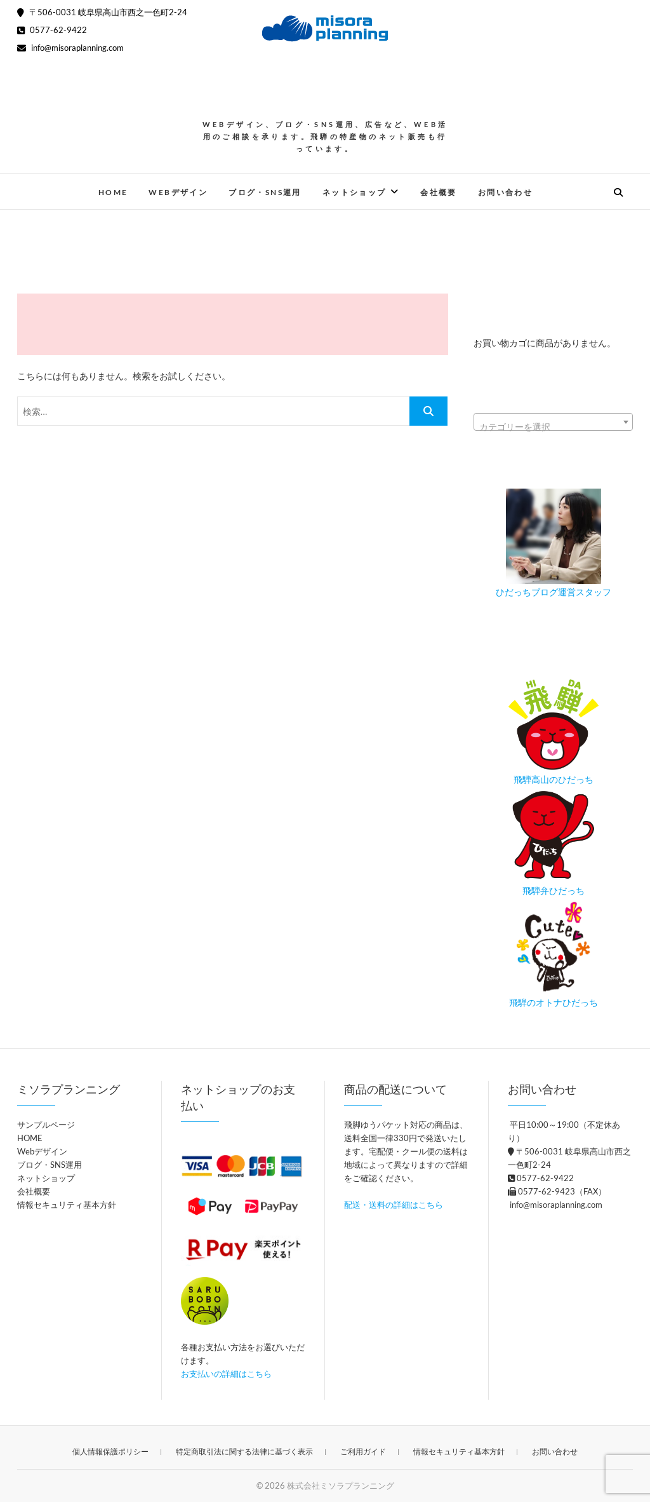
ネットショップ (354, 192)
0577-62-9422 (52, 30)
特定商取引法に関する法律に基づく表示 (244, 1451)
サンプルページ (46, 1125)
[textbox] (553, 427)
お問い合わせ (505, 192)
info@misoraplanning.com (70, 48)
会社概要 (438, 192)
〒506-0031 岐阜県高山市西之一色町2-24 (102, 12)
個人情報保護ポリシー (110, 1451)
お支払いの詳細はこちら (226, 1374)
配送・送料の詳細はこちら (393, 1205)
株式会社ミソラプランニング (340, 1485)
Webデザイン (178, 192)
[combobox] (553, 422)
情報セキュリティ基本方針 (66, 1205)
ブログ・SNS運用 (265, 192)
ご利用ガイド (363, 1451)
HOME (113, 192)
